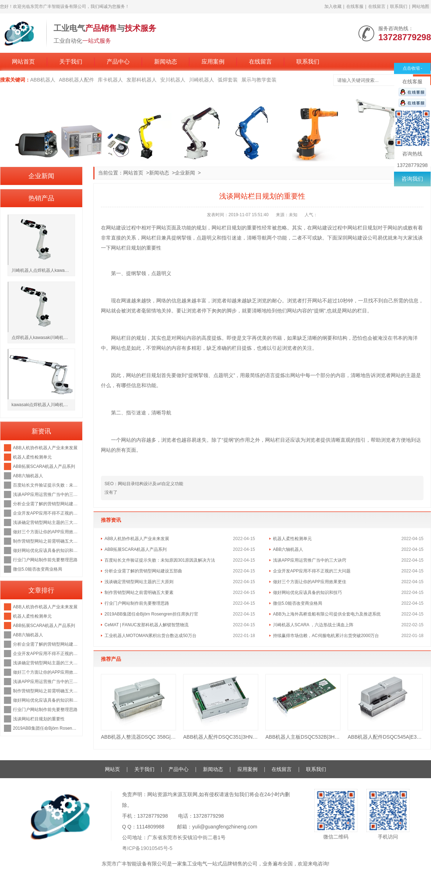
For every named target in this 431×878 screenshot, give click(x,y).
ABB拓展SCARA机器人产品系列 (136, 549)
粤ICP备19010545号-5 (147, 848)
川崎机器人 (201, 80)
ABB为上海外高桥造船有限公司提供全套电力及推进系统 (327, 614)
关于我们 (70, 62)
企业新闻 (185, 173)
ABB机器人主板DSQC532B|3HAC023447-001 (302, 737)
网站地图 (420, 6)
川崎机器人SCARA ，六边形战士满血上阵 (313, 624)
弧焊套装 (228, 80)
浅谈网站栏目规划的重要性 (39, 718)
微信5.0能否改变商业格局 (297, 603)
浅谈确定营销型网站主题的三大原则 (139, 581)
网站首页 (23, 62)
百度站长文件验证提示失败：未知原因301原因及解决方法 (160, 560)
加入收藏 (333, 6)
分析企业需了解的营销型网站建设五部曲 (143, 570)
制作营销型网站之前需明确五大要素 (139, 592)
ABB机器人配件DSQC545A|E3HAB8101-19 (385, 737)
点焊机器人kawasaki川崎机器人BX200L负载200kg (43, 337)
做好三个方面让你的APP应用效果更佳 (309, 581)
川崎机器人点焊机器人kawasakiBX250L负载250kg (43, 270)
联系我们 (398, 6)
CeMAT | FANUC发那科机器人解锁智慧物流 (147, 624)
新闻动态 (165, 62)
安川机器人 (172, 80)
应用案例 (212, 62)
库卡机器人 (110, 80)
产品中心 (118, 62)
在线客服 (354, 6)
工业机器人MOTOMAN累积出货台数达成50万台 (150, 635)
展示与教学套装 (259, 80)
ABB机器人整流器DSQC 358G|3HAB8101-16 (138, 737)
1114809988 (150, 827)
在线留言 (376, 6)
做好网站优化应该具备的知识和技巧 (307, 592)
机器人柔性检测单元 (292, 538)
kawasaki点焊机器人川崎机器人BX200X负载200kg (43, 404)
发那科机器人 (141, 80)
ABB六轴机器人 (288, 549)
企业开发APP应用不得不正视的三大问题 (312, 570)
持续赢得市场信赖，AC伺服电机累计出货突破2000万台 (326, 635)
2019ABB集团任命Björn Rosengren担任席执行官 (151, 614)
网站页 (112, 769)
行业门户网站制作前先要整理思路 (137, 603)
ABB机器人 (42, 80)
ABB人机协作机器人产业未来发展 (137, 538)
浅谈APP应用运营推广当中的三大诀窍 (309, 560)
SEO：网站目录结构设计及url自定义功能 (144, 483)
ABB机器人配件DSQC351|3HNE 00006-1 (220, 737)
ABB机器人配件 (76, 80)
